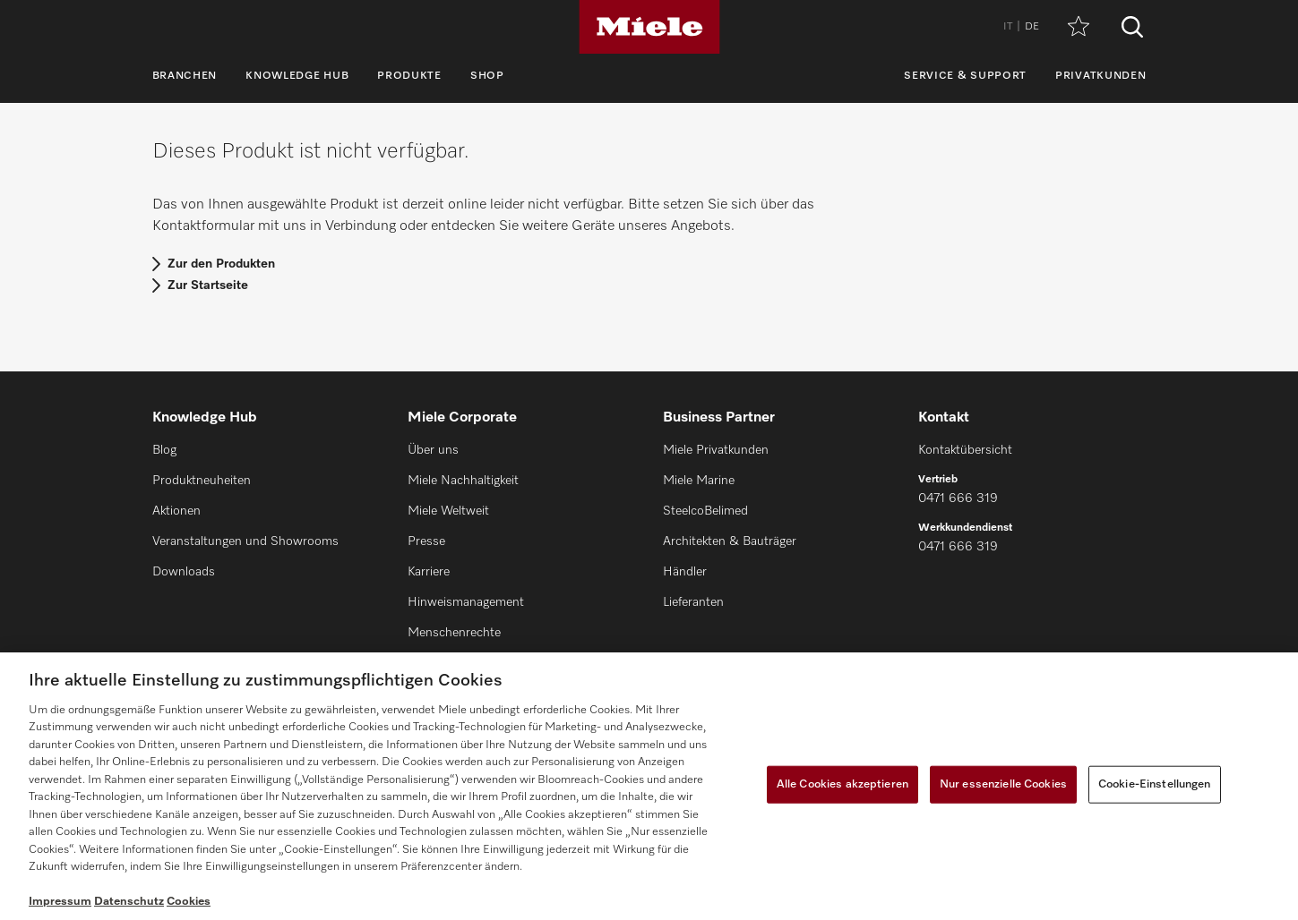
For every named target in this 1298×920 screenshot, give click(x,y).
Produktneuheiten (201, 480)
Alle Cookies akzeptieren (842, 784)
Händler (685, 572)
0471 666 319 (958, 498)
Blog (164, 450)
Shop (487, 76)
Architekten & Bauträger (729, 541)
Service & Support (965, 76)
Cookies (189, 901)
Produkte (409, 76)
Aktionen (176, 511)
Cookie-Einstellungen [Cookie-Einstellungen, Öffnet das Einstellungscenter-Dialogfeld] (1154, 784)
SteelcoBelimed (705, 511)
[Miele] (649, 27)
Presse (426, 541)
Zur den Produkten (221, 264)
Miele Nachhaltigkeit (463, 480)
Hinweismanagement (466, 602)
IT (1007, 26)
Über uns (433, 450)
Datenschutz (129, 901)
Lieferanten (693, 602)
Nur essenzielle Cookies (1003, 784)
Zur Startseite (208, 285)
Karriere (429, 572)
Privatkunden (1100, 76)
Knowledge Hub (296, 76)
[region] (649, 786)
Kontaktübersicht (965, 450)
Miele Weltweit (448, 511)
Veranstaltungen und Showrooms (245, 541)
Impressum (60, 901)
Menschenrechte (454, 632)
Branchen (185, 76)
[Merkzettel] (1078, 27)
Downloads (183, 572)
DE (1032, 26)
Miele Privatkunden (716, 450)
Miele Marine (699, 480)
